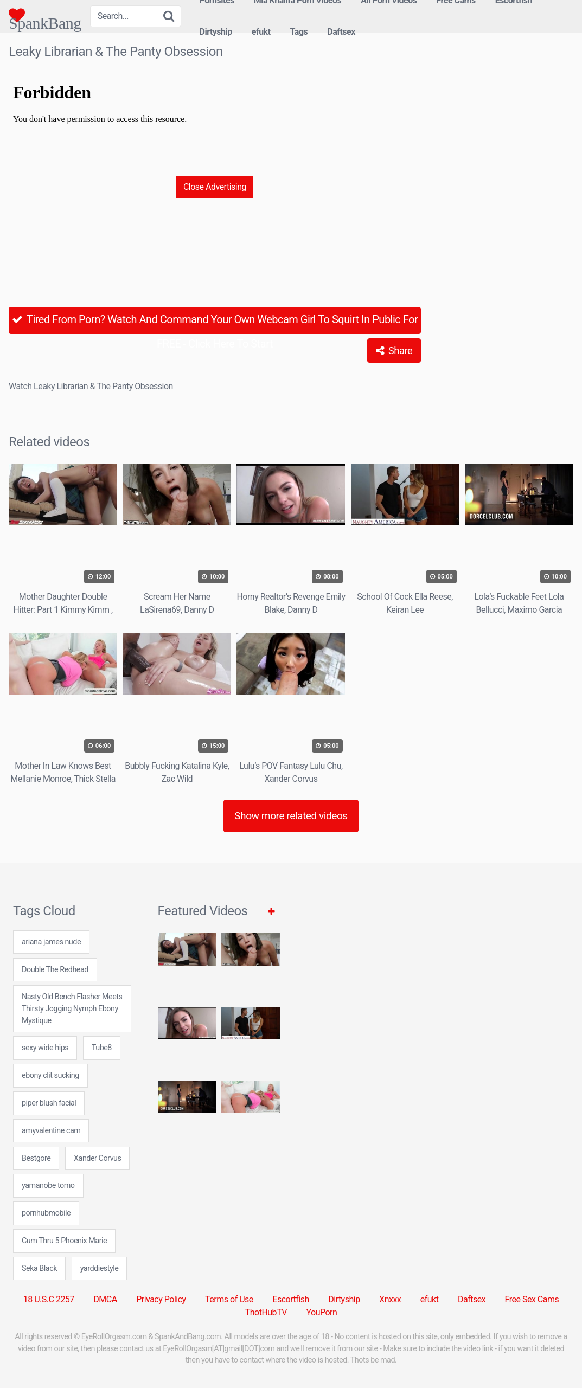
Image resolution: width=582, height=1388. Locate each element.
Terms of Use (229, 1299)
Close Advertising (214, 187)
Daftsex (341, 32)
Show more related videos (291, 815)
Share (394, 350)
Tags (299, 32)
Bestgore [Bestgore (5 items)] (36, 1158)
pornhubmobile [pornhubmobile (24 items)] (46, 1213)
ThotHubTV (266, 1312)
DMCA (105, 1299)
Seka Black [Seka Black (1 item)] (39, 1268)
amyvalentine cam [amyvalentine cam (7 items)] (51, 1130)
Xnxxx (390, 1299)
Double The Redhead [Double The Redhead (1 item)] (55, 969)
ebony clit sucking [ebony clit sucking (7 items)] (50, 1075)
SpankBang (45, 15)
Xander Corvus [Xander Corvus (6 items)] (97, 1158)
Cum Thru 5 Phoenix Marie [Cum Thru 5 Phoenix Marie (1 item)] (64, 1240)
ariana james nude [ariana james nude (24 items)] (51, 942)
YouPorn (321, 1312)
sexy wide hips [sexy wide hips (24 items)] (45, 1047)
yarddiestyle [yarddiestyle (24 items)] (99, 1268)
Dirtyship (216, 32)
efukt (261, 32)
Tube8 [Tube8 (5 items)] (102, 1047)
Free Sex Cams (532, 1299)
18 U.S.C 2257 (48, 1299)
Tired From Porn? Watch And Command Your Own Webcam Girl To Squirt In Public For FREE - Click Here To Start (215, 323)
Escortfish (290, 1299)
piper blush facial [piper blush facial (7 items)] (49, 1103)
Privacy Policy (161, 1299)
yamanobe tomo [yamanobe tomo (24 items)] (48, 1185)
